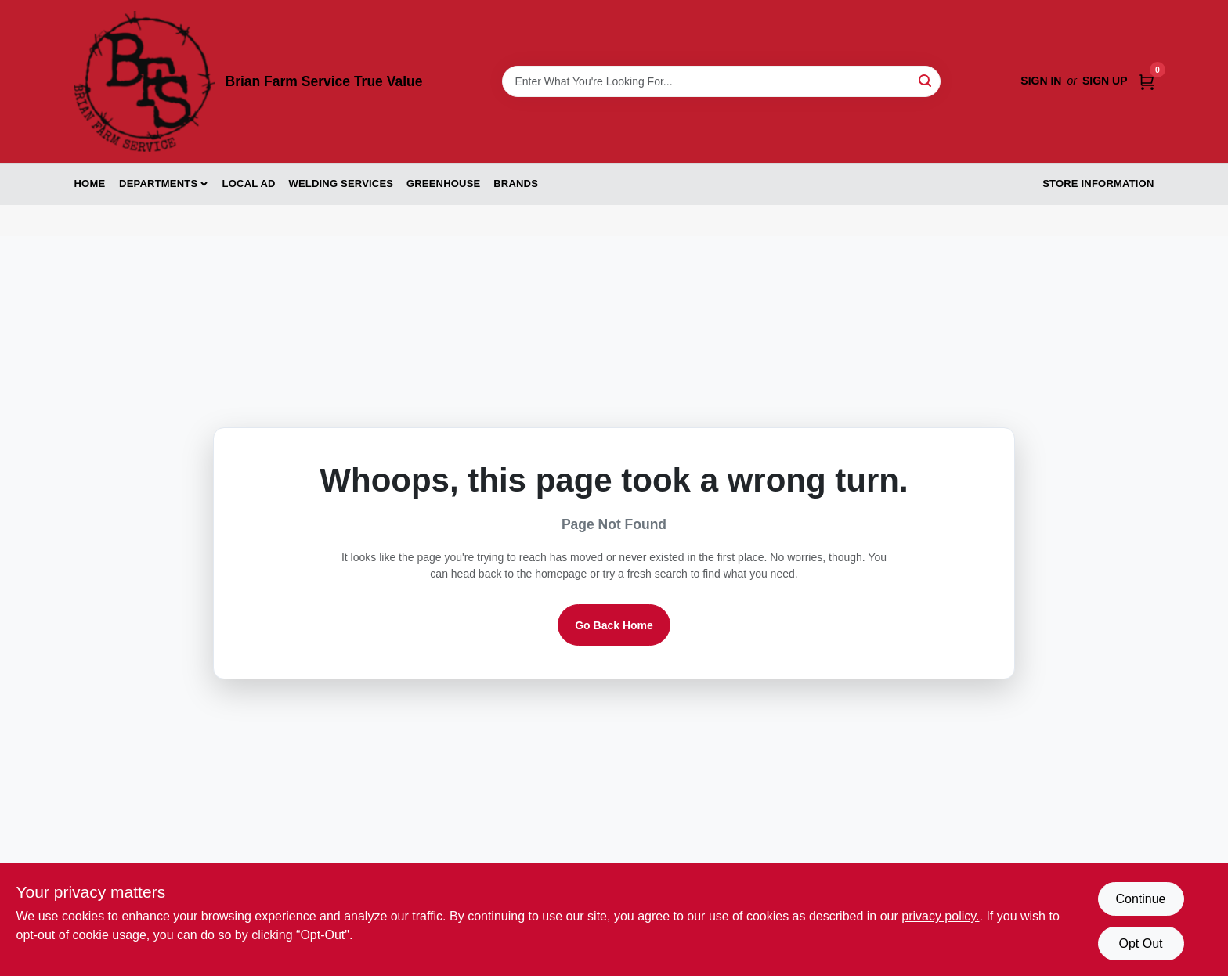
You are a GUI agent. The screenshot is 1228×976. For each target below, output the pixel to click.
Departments (158, 183)
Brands (515, 183)
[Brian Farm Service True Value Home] (144, 81)
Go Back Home (614, 625)
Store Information (1098, 183)
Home (90, 183)
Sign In (1040, 80)
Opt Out (1140, 943)
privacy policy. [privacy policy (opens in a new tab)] (940, 916)
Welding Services (340, 183)
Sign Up (1105, 80)
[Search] (926, 80)
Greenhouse (443, 183)
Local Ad (249, 183)
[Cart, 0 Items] (1146, 81)
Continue (1140, 899)
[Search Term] (721, 81)
